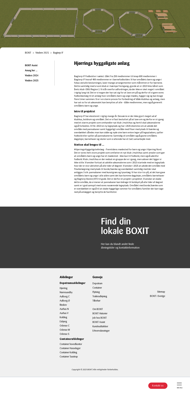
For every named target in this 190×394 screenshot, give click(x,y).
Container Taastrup (69, 356)
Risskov (63, 304)
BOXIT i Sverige (157, 296)
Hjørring (63, 288)
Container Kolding (68, 352)
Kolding (63, 317)
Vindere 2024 (31, 76)
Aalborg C (65, 296)
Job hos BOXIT (99, 317)
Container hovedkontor (71, 344)
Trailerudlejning (99, 296)
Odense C (64, 325)
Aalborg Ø (65, 300)
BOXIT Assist (31, 65)
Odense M (65, 329)
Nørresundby (66, 292)
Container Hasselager (70, 348)
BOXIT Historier (99, 313)
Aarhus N (64, 309)
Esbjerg (63, 321)
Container (97, 287)
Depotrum (97, 283)
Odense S (64, 334)
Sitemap (161, 291)
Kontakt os (158, 385)
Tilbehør (96, 300)
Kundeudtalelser (100, 326)
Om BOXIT (97, 309)
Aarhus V (64, 313)
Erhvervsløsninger (101, 330)
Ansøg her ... (31, 70)
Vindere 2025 (31, 81)
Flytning (96, 292)
